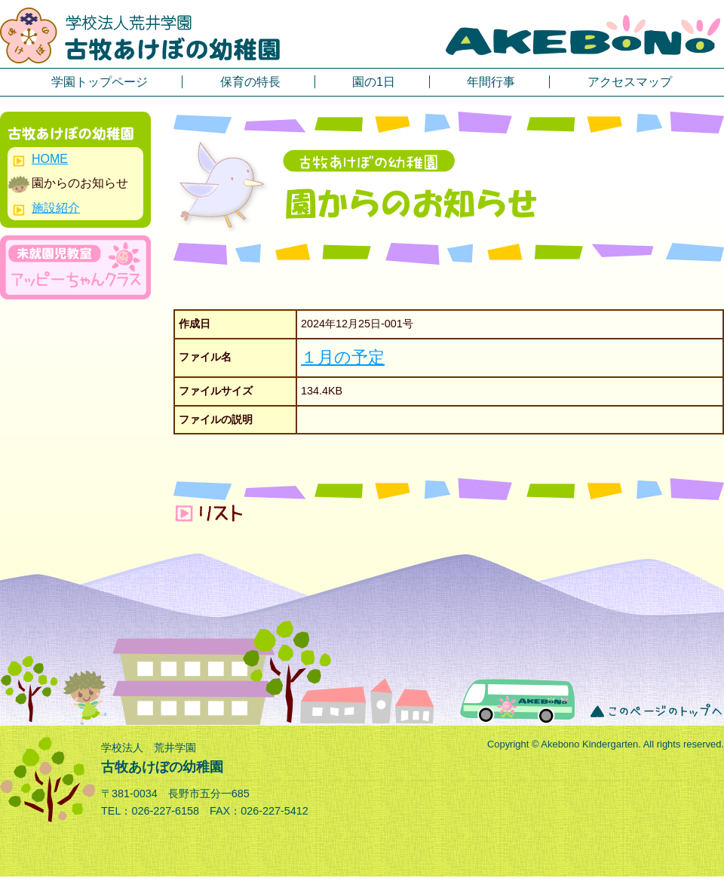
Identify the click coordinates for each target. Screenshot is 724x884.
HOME (50, 158)
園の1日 (373, 81)
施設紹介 (56, 207)
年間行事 (491, 81)
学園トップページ (99, 81)
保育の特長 (250, 81)
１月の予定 (343, 357)
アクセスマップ (629, 81)
